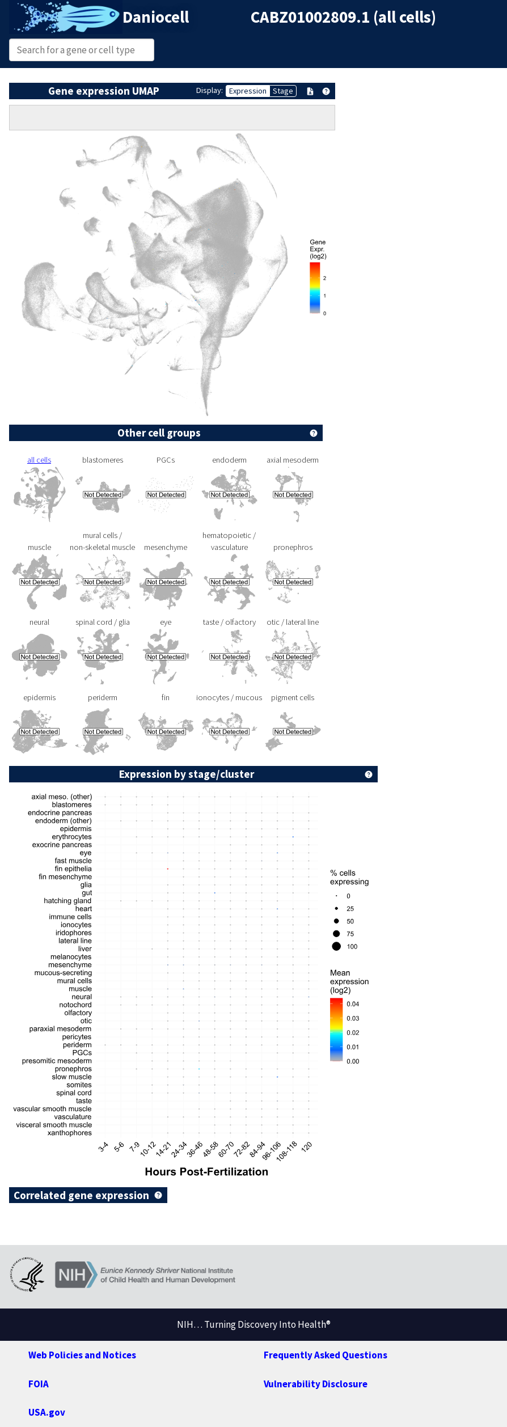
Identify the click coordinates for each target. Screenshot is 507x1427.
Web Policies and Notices (82, 1355)
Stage (283, 91)
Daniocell (155, 17)
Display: (209, 90)
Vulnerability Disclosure (315, 1384)
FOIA (38, 1384)
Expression (248, 91)
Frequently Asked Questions (325, 1355)
